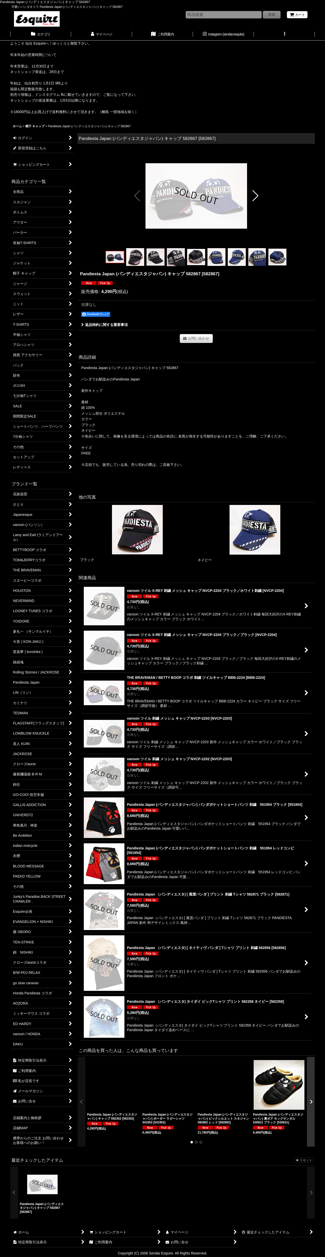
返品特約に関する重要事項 (104, 325)
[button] (284, 34)
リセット (304, 1160)
